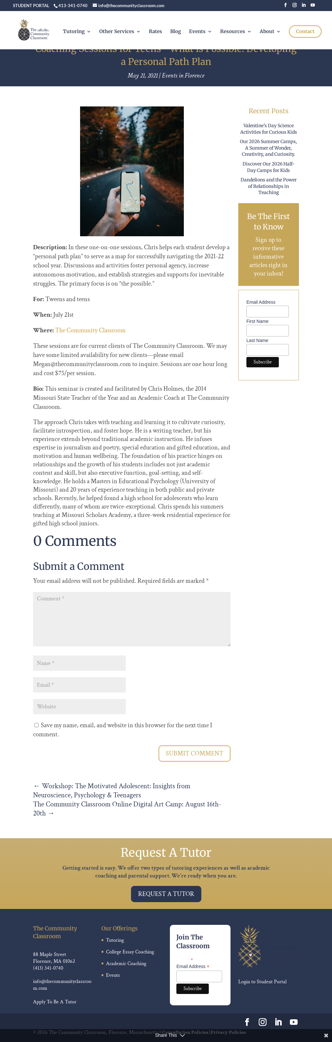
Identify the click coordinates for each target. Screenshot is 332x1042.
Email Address (260, 302)
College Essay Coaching (130, 952)
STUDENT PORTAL (31, 5)
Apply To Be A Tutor (55, 1002)
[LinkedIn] (304, 7)
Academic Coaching (126, 963)
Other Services (116, 31)
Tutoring (74, 31)
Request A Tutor (166, 894)
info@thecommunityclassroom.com (62, 985)
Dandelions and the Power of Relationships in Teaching (269, 186)
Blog (175, 31)
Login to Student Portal (262, 981)
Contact (305, 31)
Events (197, 31)
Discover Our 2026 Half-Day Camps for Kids (269, 167)
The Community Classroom (90, 330)
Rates (155, 31)
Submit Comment (194, 753)
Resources (232, 31)
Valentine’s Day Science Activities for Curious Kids (268, 129)
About (267, 31)
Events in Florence (183, 75)
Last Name (257, 340)
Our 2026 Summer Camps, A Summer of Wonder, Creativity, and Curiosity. (268, 148)
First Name (257, 321)
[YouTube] (313, 7)
